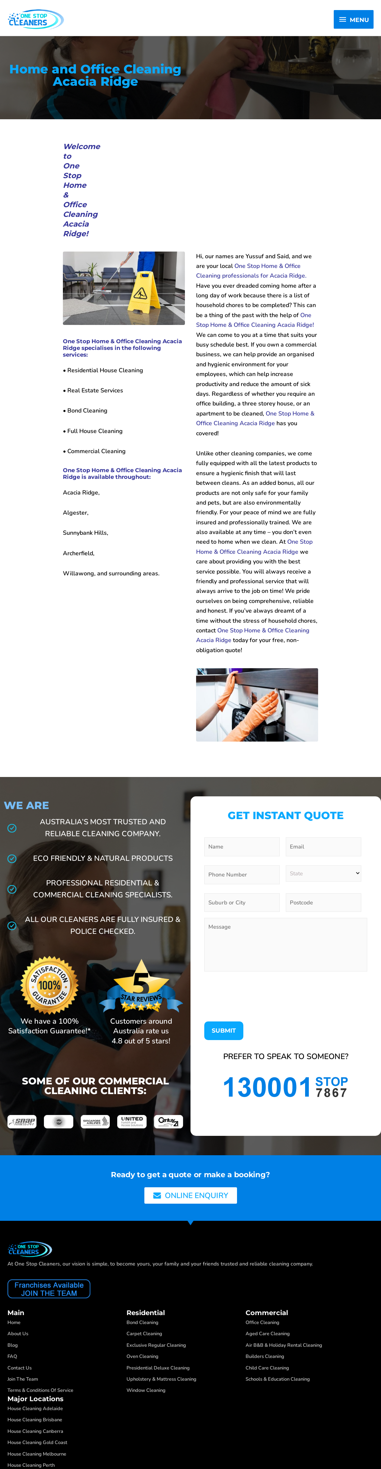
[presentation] (260, 915)
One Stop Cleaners (34, 1433)
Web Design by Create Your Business (55, 1443)
